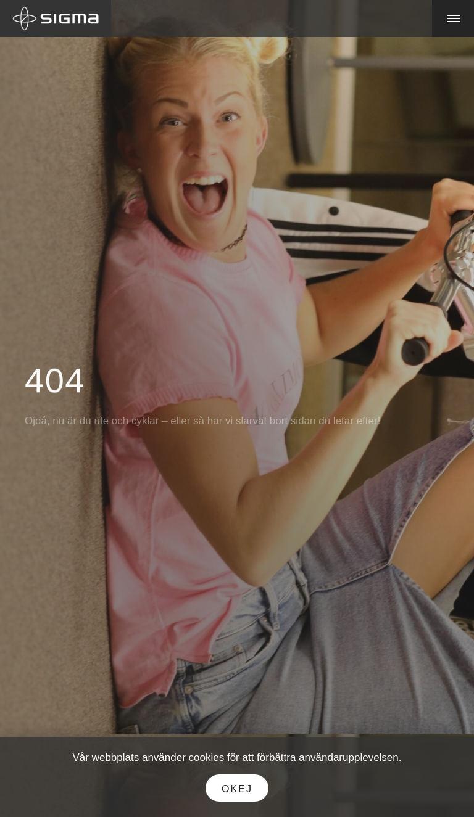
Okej (237, 789)
